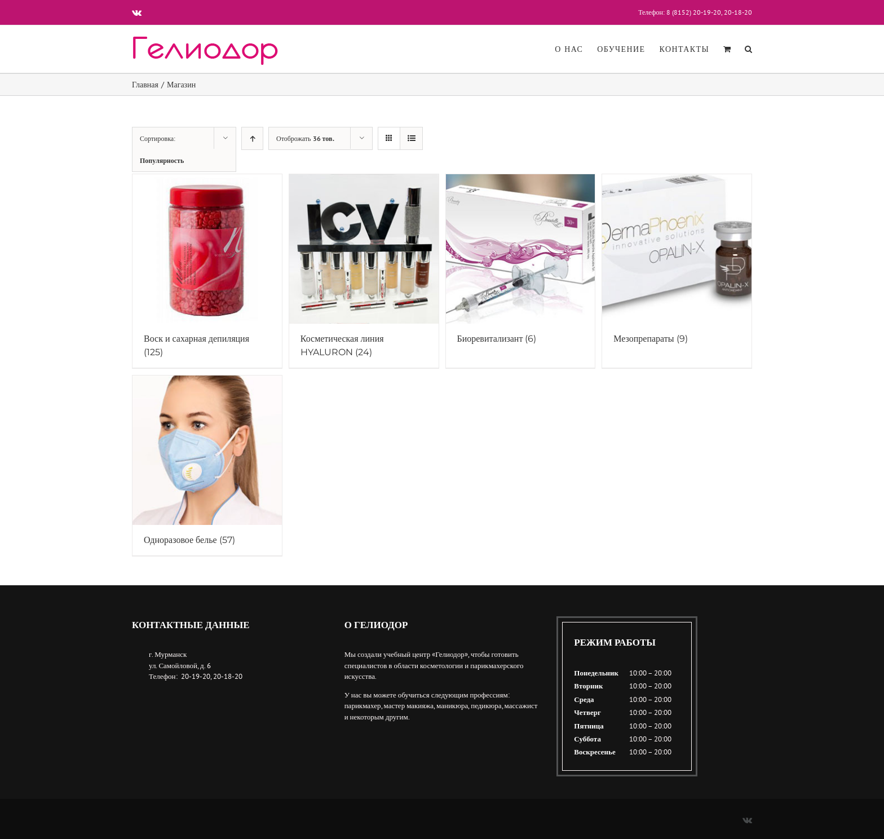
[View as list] (411, 138)
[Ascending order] (252, 138)
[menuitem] (576, 49)
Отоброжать (305, 138)
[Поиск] (748, 49)
